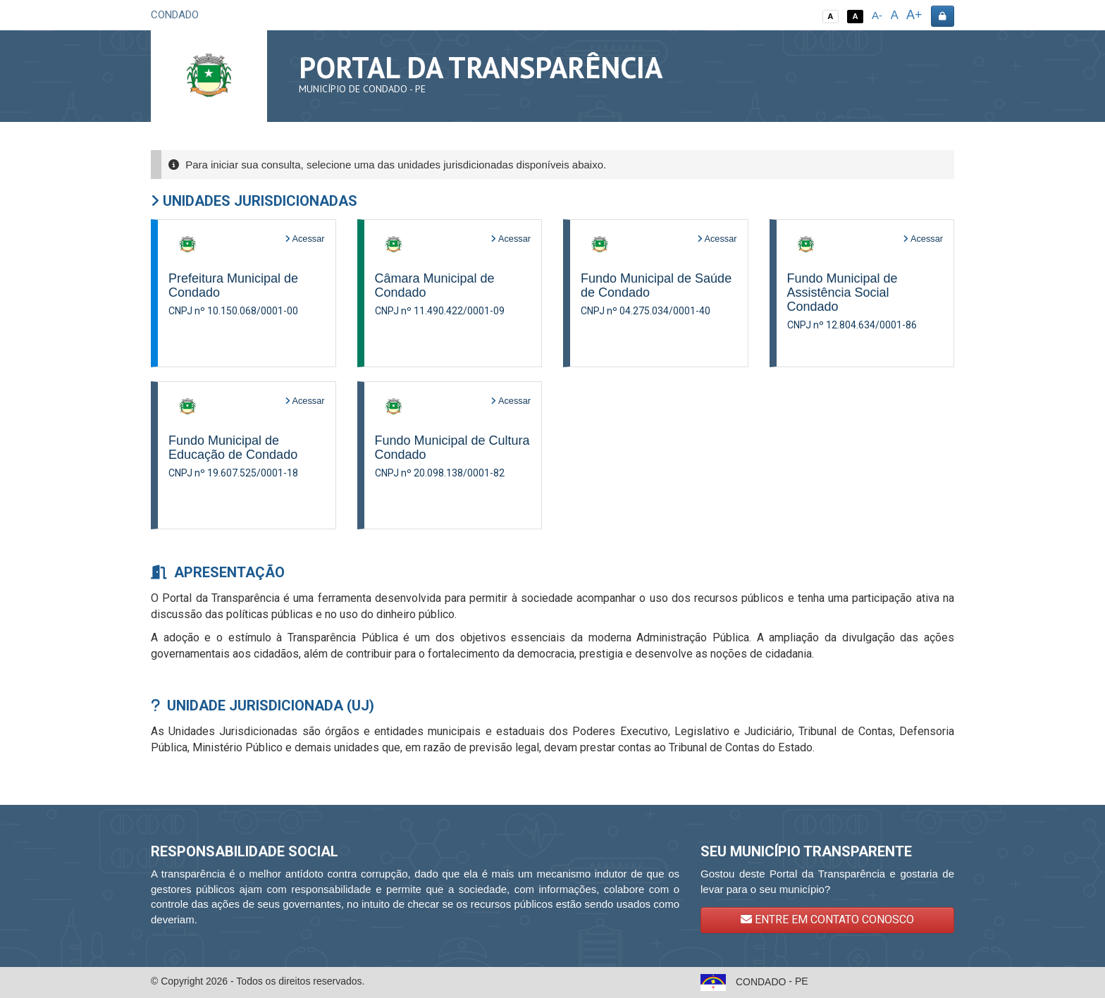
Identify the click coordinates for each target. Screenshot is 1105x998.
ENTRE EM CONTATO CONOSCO (827, 919)
